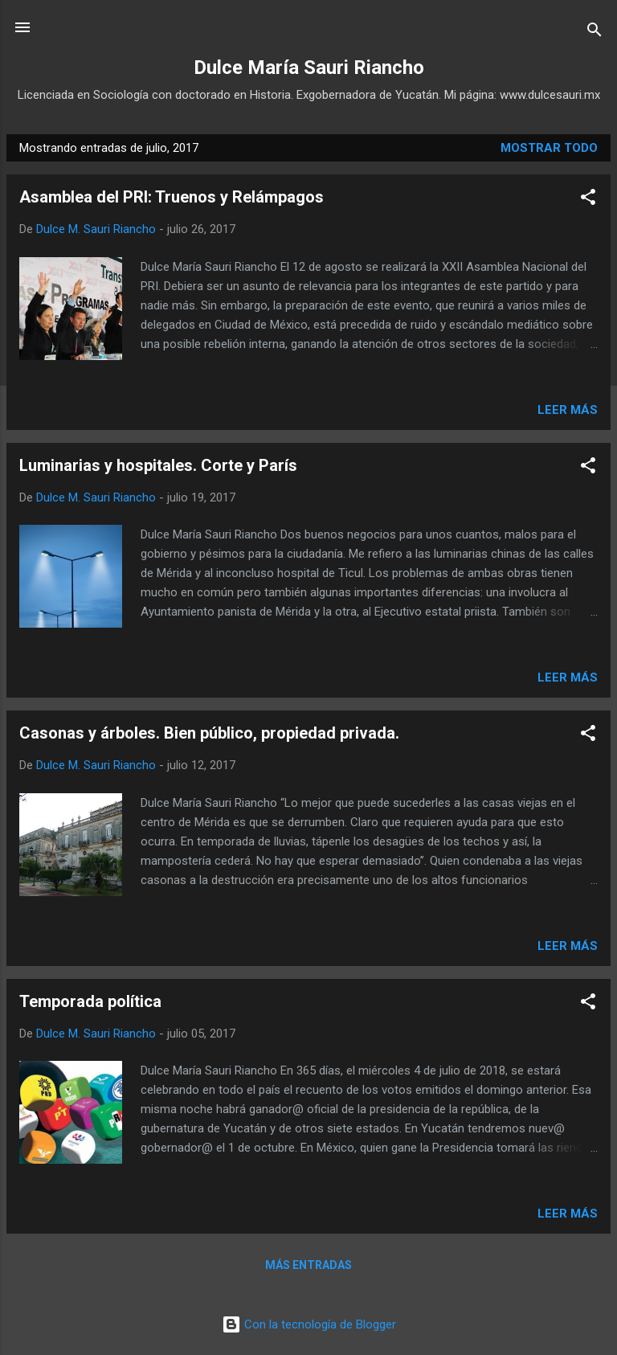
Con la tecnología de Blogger (309, 1324)
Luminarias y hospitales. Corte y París (158, 465)
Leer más (567, 410)
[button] (588, 199)
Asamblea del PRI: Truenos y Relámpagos (171, 197)
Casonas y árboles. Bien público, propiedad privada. (209, 733)
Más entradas (308, 1265)
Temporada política (90, 1001)
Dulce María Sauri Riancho (309, 67)
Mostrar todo (549, 148)
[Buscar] (594, 32)
